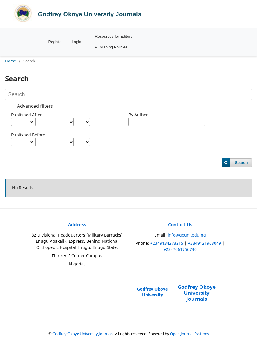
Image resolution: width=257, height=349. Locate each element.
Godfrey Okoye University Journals (89, 14)
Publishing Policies (111, 47)
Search (241, 162)
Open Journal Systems (189, 333)
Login (76, 42)
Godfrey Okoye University (152, 292)
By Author (138, 115)
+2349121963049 (204, 243)
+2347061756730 (180, 249)
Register (55, 42)
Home (10, 60)
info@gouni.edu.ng (187, 235)
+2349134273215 (166, 243)
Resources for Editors (114, 36)
